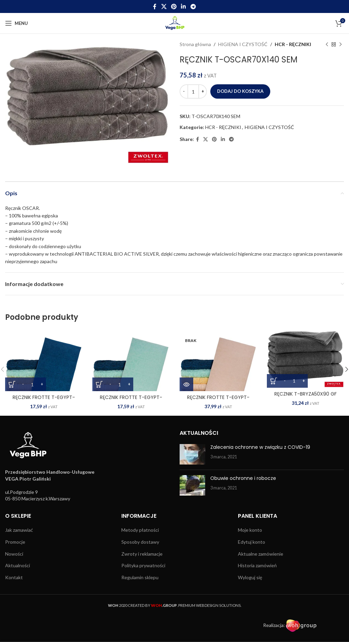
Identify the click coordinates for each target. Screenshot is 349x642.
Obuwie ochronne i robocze (243, 478)
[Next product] (340, 44)
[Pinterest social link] (174, 6)
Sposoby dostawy (140, 542)
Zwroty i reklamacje (142, 554)
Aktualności (17, 565)
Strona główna (195, 44)
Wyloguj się (250, 577)
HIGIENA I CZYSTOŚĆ (243, 44)
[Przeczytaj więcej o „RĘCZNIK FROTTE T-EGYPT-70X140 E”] (186, 384)
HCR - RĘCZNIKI (293, 44)
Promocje (15, 542)
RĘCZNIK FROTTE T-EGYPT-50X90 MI (131, 401)
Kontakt (14, 577)
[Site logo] (174, 23)
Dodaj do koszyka (240, 91)
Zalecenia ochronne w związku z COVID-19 (260, 447)
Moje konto (250, 530)
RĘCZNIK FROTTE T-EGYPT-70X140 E (218, 401)
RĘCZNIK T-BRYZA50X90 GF (305, 393)
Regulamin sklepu (139, 577)
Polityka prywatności (143, 565)
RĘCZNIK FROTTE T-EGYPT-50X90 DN (44, 401)
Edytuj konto (251, 542)
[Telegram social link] (193, 6)
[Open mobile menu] (16, 23)
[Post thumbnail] (192, 454)
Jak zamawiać (19, 530)
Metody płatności (140, 530)
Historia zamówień (257, 565)
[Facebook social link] (155, 6)
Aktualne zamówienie (260, 554)
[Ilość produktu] (193, 91)
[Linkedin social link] (183, 6)
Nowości (14, 554)
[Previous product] (326, 44)
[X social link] (164, 6)
